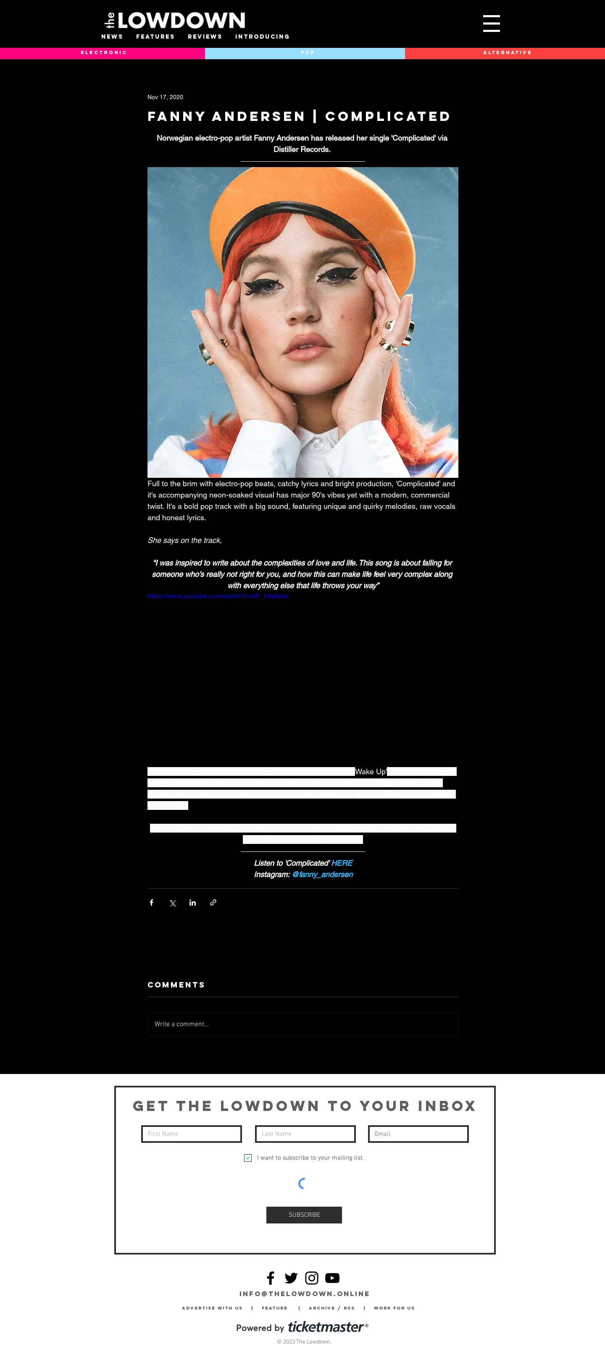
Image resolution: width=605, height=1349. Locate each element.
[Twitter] (291, 1278)
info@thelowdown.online (304, 1293)
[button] (491, 23)
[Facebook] (270, 1278)
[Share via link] (213, 902)
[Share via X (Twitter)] (172, 902)
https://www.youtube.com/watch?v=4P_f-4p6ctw (218, 596)
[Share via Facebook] (151, 902)
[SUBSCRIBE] (304, 1215)
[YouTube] (332, 1278)
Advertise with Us (212, 1308)
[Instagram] (312, 1278)
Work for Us (396, 1308)
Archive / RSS (334, 1308)
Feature (280, 1308)
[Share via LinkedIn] (193, 902)
